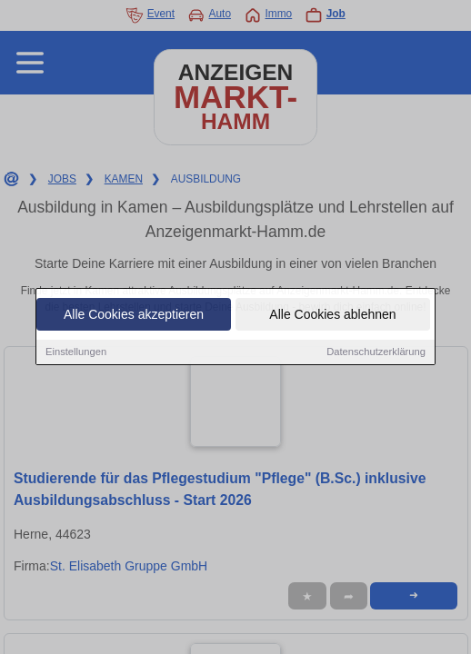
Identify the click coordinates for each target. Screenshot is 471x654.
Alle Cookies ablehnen (332, 316)
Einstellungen (75, 353)
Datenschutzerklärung (376, 353)
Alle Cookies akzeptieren (134, 316)
